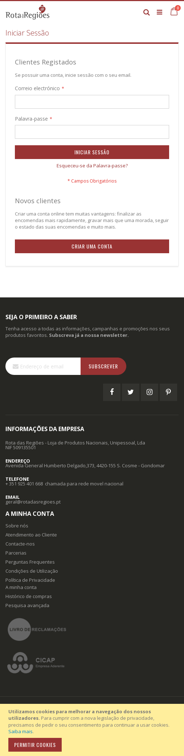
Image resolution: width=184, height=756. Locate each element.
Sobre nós (16, 525)
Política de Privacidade (30, 580)
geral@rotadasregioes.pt (33, 501)
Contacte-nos (20, 543)
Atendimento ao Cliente (31, 534)
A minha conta (21, 587)
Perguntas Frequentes (30, 562)
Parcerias (15, 553)
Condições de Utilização (31, 571)
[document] (93, 730)
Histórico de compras (28, 596)
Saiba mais (20, 731)
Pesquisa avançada (27, 605)
